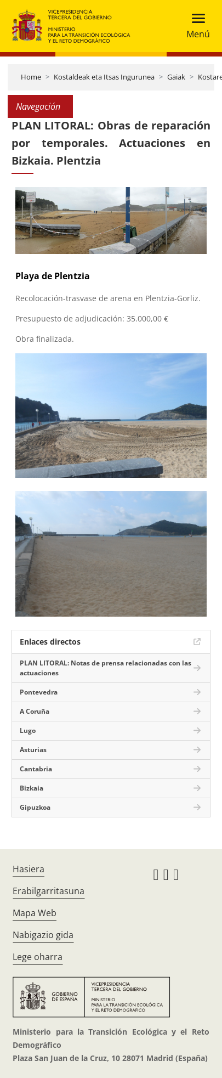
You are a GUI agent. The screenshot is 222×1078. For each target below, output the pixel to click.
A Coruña (34, 711)
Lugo (28, 730)
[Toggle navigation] (194, 26)
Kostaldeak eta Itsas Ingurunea (104, 77)
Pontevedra (39, 692)
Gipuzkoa (35, 807)
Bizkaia (31, 788)
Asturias (33, 749)
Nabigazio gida (43, 935)
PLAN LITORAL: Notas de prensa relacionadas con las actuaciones (105, 668)
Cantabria (36, 769)
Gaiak (176, 77)
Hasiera (28, 869)
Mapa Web (34, 913)
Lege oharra (37, 957)
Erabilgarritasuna (48, 891)
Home (31, 77)
